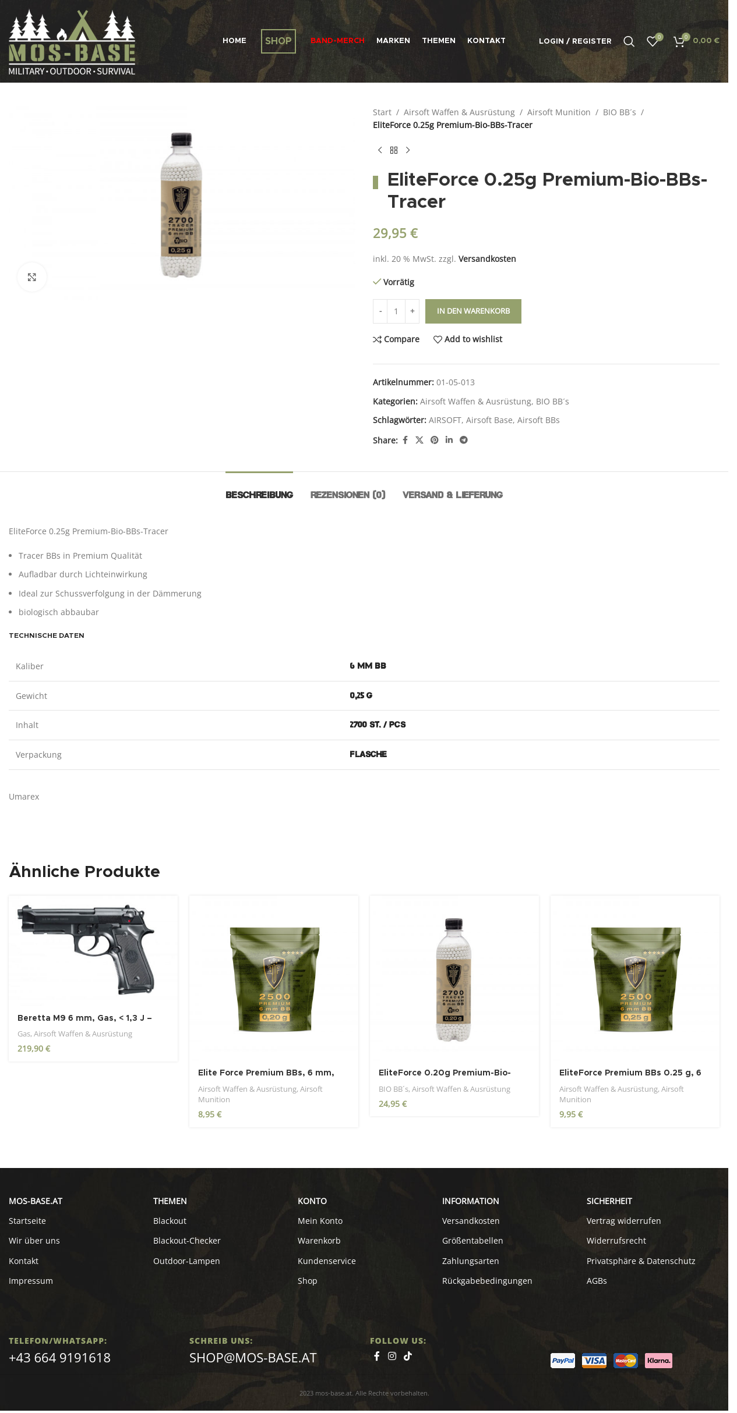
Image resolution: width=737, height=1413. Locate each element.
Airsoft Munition (559, 112)
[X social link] (419, 440)
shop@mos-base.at (253, 1357)
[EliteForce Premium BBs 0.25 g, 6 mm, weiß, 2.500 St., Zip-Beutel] (635, 978)
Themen (170, 1200)
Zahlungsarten (470, 1260)
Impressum (31, 1280)
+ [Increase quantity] (412, 311)
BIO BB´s (619, 112)
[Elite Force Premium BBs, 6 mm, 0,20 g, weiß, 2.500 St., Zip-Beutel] (273, 978)
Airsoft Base (489, 419)
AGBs (597, 1280)
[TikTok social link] (407, 1356)
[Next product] (408, 151)
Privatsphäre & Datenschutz (641, 1260)
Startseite (27, 1220)
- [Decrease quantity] (380, 311)
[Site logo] (72, 40)
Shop (308, 1280)
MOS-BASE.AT (35, 1200)
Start (382, 112)
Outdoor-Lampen (186, 1260)
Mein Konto (320, 1220)
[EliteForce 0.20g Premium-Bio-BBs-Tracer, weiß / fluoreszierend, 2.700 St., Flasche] (454, 978)
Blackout (169, 1220)
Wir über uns (34, 1240)
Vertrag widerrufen (624, 1220)
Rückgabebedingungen (487, 1280)
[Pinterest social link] (434, 440)
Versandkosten (487, 258)
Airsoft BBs (538, 419)
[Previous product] (380, 151)
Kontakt (23, 1260)
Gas (23, 1033)
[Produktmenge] (396, 311)
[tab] (259, 489)
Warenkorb (319, 1240)
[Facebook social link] (405, 440)
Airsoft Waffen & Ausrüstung (459, 112)
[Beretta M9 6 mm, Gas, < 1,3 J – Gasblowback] (93, 951)
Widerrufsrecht (616, 1240)
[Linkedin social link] (449, 440)
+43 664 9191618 (60, 1357)
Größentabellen (472, 1240)
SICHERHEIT (609, 1200)
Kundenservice (327, 1260)
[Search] (629, 41)
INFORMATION (470, 1200)
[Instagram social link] (392, 1356)
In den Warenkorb (473, 311)
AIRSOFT (445, 419)
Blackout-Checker (187, 1240)
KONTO (312, 1200)
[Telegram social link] (463, 440)
